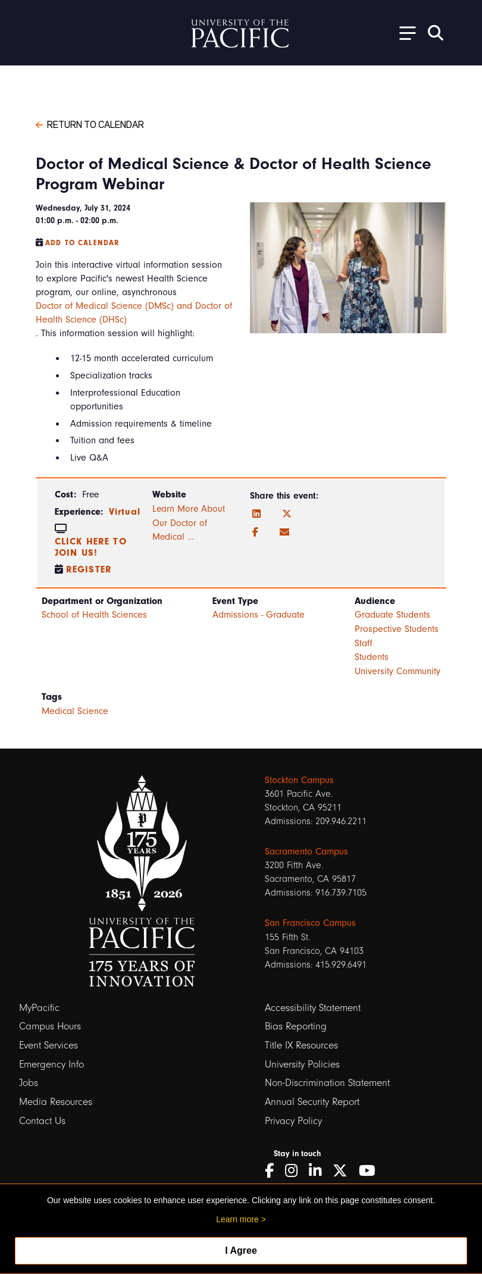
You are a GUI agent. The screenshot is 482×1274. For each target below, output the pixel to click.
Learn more (237, 1219)
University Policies (302, 1064)
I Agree (241, 1250)
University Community (397, 671)
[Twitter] (287, 514)
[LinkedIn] (256, 514)
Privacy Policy (293, 1120)
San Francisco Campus (310, 923)
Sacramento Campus (306, 851)
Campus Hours (50, 1026)
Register (89, 569)
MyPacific (39, 1007)
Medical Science (75, 711)
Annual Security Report (312, 1101)
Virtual (124, 511)
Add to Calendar (82, 243)
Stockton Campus (299, 780)
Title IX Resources (301, 1045)
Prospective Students (397, 629)
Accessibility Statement (313, 1007)
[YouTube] (371, 1170)
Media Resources (55, 1101)
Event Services (48, 1045)
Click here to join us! (91, 547)
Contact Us (42, 1120)
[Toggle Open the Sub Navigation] (403, 32)
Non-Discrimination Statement (327, 1082)
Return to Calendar (90, 123)
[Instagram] (295, 1170)
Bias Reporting (296, 1026)
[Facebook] (255, 532)
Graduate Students (392, 614)
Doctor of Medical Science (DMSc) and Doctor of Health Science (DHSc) (134, 312)
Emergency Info (51, 1064)
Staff (364, 643)
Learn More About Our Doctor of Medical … (188, 522)
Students (372, 657)
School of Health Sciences (94, 614)
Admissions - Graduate (258, 614)
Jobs (28, 1082)
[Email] (284, 532)
